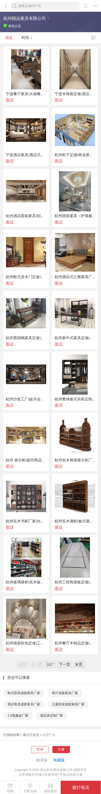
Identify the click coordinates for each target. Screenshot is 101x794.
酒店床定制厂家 (51, 715)
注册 (61, 749)
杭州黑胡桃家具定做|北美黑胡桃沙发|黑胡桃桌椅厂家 (26, 338)
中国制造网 (11, 735)
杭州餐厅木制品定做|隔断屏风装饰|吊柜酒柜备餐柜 (75, 643)
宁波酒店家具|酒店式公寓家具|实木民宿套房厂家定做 (26, 155)
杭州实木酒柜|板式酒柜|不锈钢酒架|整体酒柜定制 (75, 521)
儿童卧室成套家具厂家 (68, 704)
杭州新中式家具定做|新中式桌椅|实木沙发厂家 (75, 338)
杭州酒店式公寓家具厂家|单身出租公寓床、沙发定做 (75, 277)
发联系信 (50, 788)
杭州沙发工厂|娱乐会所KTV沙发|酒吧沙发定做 (26, 399)
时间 (27, 37)
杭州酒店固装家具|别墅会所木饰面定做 (26, 216)
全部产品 (48, 735)
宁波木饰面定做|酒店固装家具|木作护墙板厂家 (75, 94)
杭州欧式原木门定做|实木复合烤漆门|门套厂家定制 (26, 277)
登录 (39, 749)
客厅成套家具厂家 (65, 693)
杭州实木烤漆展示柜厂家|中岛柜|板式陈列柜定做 (75, 460)
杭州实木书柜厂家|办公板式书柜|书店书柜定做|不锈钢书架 (26, 521)
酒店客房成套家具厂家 (24, 704)
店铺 (10, 788)
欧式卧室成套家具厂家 (24, 693)
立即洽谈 (30, 788)
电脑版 (59, 760)
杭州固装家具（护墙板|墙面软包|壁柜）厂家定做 (75, 216)
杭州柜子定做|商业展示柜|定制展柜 (75, 155)
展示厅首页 (31, 735)
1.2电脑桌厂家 (18, 715)
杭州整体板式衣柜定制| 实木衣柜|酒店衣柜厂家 (75, 399)
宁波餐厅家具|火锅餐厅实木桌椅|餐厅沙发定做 (26, 94)
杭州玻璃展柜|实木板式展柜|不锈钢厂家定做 (26, 582)
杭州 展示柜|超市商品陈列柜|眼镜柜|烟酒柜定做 (26, 460)
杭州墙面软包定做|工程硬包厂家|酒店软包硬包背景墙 (26, 643)
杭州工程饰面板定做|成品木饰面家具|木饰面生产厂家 (75, 582)
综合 (9, 37)
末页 (78, 664)
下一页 (64, 664)
